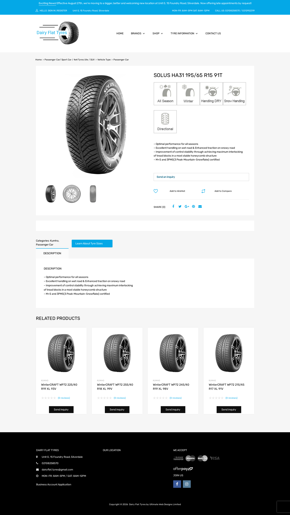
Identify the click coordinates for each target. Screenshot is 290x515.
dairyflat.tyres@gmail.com (57, 469)
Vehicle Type (104, 59)
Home (119, 33)
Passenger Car (44, 244)
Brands (138, 33)
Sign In (51, 10)
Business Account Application (53, 484)
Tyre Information (184, 33)
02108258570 (232, 10)
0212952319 (248, 10)
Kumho (54, 240)
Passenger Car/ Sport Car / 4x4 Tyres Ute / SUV (70, 59)
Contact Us (213, 33)
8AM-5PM (187, 10)
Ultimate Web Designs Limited (165, 504)
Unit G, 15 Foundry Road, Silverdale (91, 10)
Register (62, 10)
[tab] (52, 253)
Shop (158, 33)
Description (52, 253)
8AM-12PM (204, 10)
